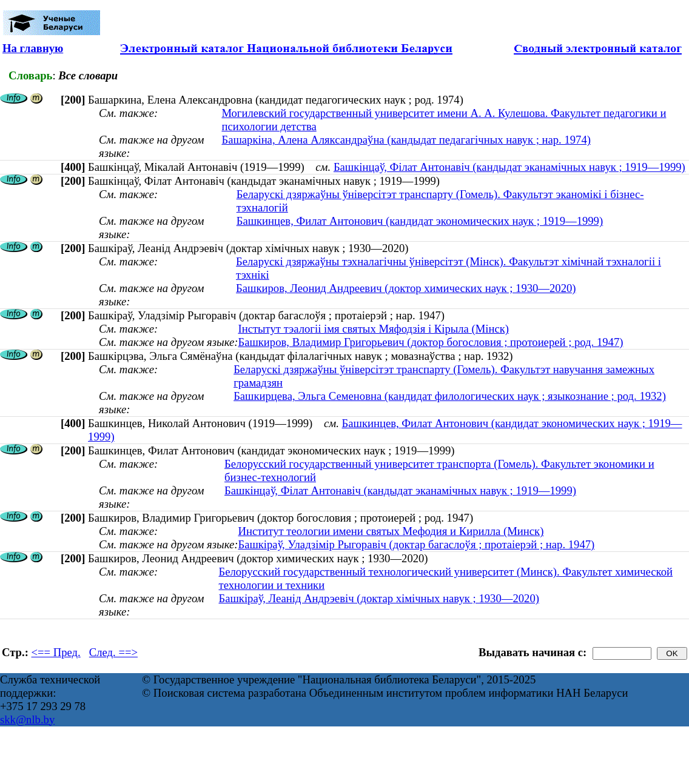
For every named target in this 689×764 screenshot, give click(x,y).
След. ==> (113, 652)
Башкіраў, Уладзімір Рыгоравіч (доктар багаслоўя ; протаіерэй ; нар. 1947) (416, 544)
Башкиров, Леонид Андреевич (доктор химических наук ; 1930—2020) (406, 288)
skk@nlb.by (27, 719)
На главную (32, 48)
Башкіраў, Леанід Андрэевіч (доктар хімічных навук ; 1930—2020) (378, 598)
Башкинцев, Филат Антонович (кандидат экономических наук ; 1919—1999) (420, 220)
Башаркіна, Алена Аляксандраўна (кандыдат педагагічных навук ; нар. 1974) (406, 139)
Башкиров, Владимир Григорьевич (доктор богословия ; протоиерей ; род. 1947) (430, 342)
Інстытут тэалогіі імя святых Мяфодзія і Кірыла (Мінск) (373, 328)
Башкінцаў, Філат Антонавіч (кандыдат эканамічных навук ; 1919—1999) (509, 167)
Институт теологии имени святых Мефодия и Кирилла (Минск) (390, 531)
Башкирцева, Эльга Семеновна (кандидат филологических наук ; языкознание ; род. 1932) (450, 396)
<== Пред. (56, 652)
